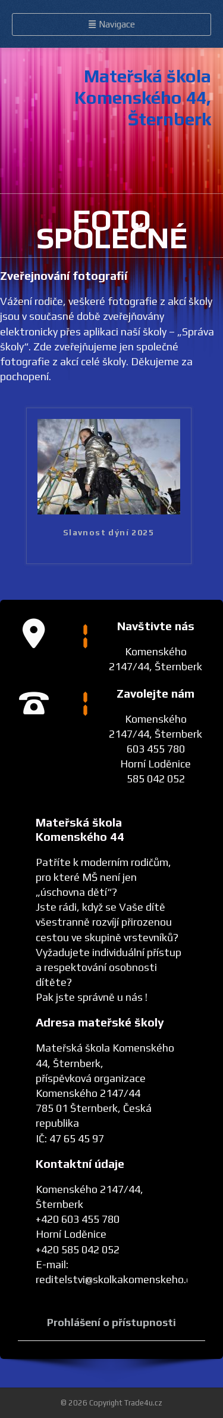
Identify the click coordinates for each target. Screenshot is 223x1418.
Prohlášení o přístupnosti (111, 1322)
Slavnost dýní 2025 (108, 532)
